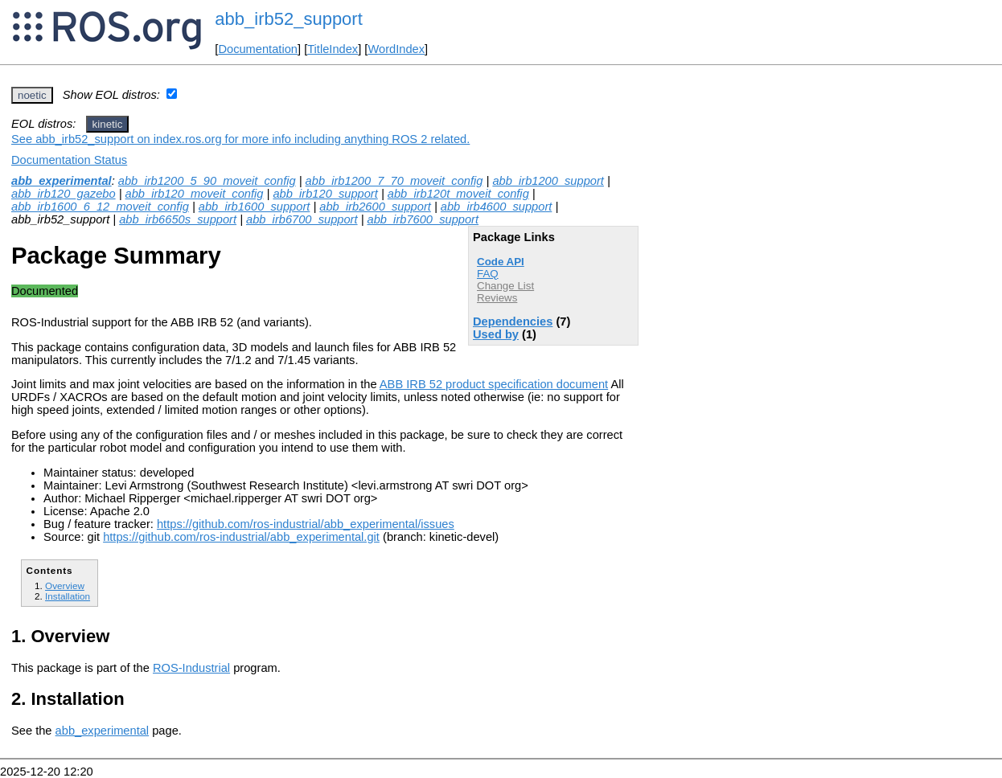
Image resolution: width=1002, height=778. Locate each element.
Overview (64, 585)
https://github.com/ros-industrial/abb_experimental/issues (305, 524)
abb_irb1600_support (254, 206)
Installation (67, 596)
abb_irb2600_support (375, 206)
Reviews (497, 298)
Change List (505, 286)
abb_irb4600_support (496, 206)
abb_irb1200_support (548, 180)
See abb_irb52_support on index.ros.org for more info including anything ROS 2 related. (240, 139)
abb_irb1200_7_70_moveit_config (394, 180)
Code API (500, 262)
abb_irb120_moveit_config (194, 193)
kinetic (107, 124)
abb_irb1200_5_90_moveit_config (207, 180)
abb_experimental (61, 180)
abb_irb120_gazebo (63, 193)
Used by (496, 334)
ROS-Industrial (191, 667)
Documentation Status (69, 160)
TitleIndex (332, 49)
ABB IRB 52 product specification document (494, 384)
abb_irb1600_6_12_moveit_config (100, 206)
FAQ (488, 274)
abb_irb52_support (288, 19)
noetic (32, 95)
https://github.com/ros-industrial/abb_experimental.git (241, 536)
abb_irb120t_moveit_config (458, 193)
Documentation (258, 49)
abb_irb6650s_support (177, 219)
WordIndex (396, 49)
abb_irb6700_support (302, 219)
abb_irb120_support (325, 193)
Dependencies (512, 321)
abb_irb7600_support (423, 219)
